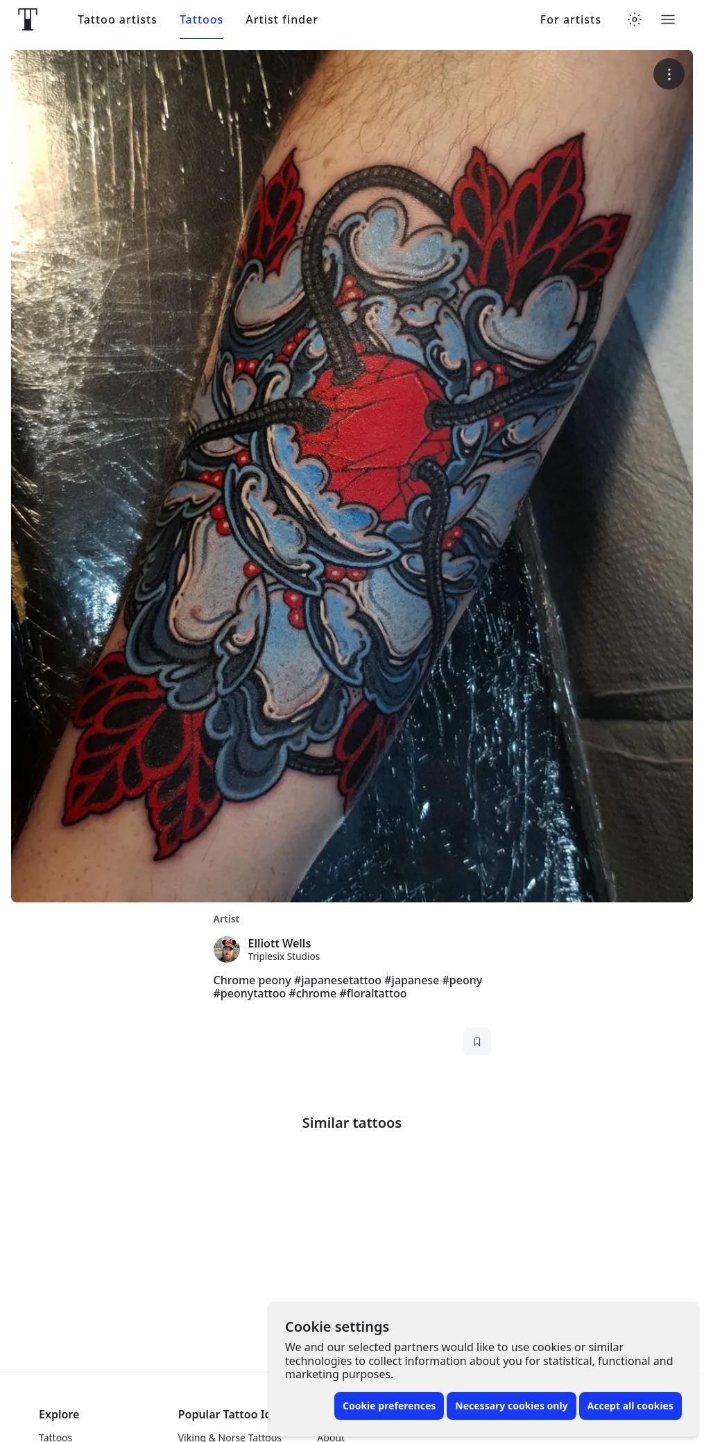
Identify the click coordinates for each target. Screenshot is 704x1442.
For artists (570, 19)
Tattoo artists (117, 19)
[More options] (669, 73)
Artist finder (282, 19)
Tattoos (201, 19)
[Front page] (27, 19)
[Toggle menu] (668, 19)
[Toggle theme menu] (635, 19)
